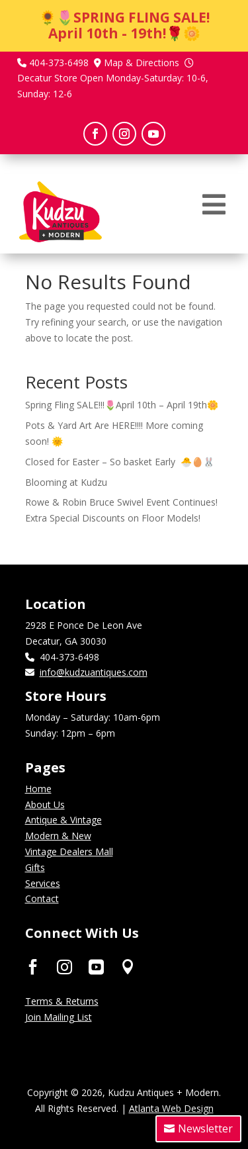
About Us (45, 804)
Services (42, 883)
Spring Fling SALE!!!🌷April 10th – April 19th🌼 (121, 404)
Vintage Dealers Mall (69, 851)
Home (38, 788)
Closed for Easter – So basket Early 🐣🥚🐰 (119, 461)
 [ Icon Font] (96, 966)
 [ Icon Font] (32, 966)
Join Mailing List (58, 1017)
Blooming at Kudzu (66, 482)
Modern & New (58, 835)
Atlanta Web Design (171, 1108)
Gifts (35, 867)
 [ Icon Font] (64, 966)
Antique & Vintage (63, 819)
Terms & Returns (62, 1001)
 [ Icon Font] (128, 966)
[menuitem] (213, 204)
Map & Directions (141, 62)
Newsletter (205, 1128)
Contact (42, 898)
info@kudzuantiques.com (93, 672)
